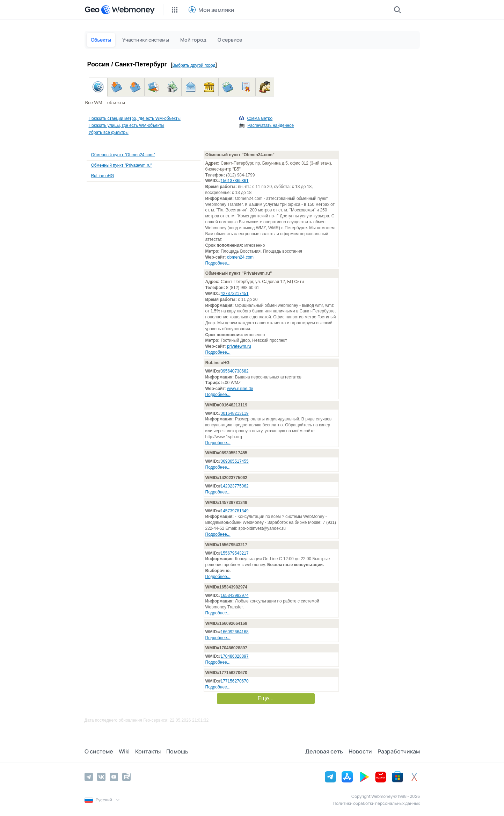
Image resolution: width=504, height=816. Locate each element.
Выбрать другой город (193, 65)
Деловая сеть (324, 751)
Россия (98, 64)
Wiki (124, 751)
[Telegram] (89, 777)
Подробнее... (218, 263)
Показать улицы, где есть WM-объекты (127, 125)
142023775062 (235, 486)
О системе (99, 751)
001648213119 (235, 413)
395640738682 (235, 371)
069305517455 (235, 461)
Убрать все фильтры (109, 132)
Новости (360, 751)
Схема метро (259, 118)
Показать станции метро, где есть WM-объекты (135, 118)
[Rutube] (126, 777)
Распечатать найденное (270, 125)
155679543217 (235, 553)
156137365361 (235, 180)
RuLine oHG (102, 175)
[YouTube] (114, 777)
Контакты (148, 751)
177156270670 (235, 681)
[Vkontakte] (101, 777)
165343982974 (235, 595)
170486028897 (235, 656)
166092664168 (235, 631)
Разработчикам (399, 751)
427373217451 (235, 293)
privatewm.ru (239, 346)
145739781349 (235, 510)
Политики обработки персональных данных (376, 803)
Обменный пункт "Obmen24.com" (123, 154)
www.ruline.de (240, 388)
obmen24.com (240, 257)
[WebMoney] (128, 10)
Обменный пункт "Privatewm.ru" (121, 165)
